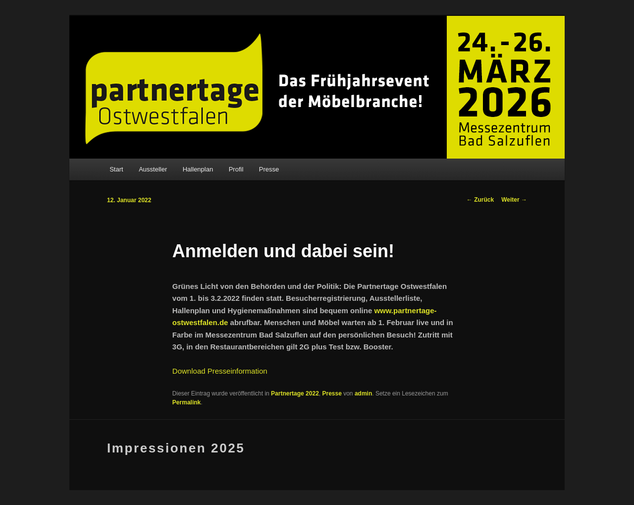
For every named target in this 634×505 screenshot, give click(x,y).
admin (363, 393)
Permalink (186, 402)
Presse (269, 169)
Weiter (514, 199)
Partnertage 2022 (295, 393)
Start (116, 169)
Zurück (480, 199)
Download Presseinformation (219, 371)
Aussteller (153, 169)
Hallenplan (198, 169)
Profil (236, 169)
